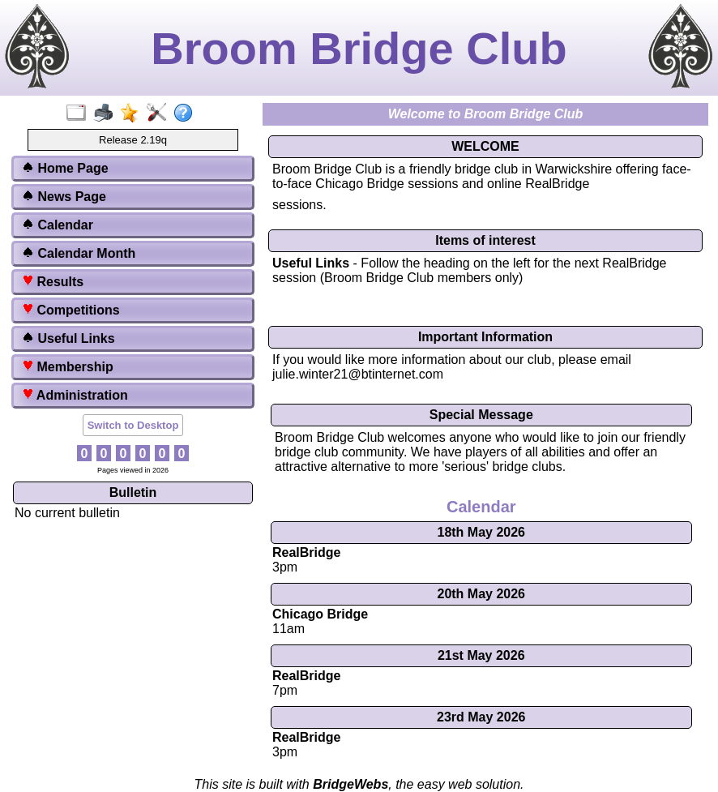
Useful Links (68, 338)
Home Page (65, 168)
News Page (64, 196)
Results (52, 282)
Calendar (57, 225)
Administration (75, 395)
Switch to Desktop (133, 425)
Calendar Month (78, 253)
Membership (67, 367)
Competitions (71, 310)
